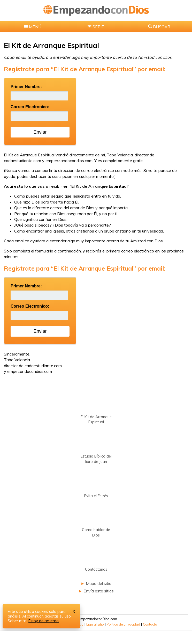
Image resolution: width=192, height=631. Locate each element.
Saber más (17, 621)
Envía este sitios (98, 590)
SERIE (98, 26)
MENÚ (35, 26)
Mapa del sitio (98, 583)
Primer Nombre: (26, 86)
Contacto (150, 624)
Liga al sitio (95, 624)
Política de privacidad (123, 624)
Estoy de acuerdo (43, 621)
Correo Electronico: (30, 107)
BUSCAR (161, 26)
